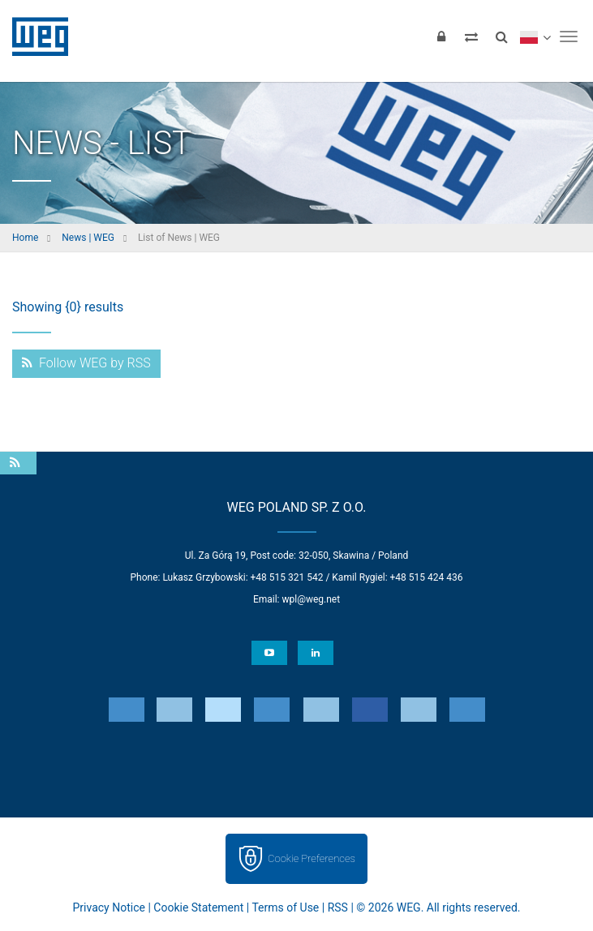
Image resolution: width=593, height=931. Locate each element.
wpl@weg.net (310, 599)
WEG (34, 36)
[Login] (441, 36)
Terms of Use (285, 907)
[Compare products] (471, 36)
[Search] (501, 36)
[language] (535, 36)
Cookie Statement (198, 907)
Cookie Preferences (311, 858)
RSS (338, 907)
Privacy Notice (109, 907)
